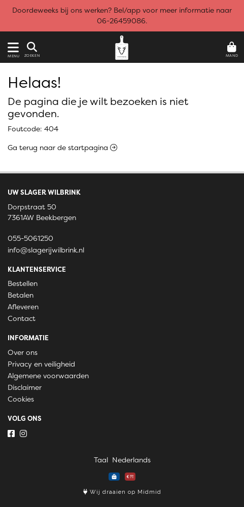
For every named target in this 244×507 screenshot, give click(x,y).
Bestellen (23, 283)
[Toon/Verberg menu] (11, 47)
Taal (101, 459)
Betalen (20, 295)
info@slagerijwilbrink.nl (46, 250)
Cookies (21, 399)
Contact (22, 318)
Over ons (23, 352)
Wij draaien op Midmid (122, 492)
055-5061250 (30, 238)
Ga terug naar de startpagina (62, 147)
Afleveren (23, 306)
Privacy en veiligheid (41, 364)
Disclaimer (25, 387)
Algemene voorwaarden (48, 375)
